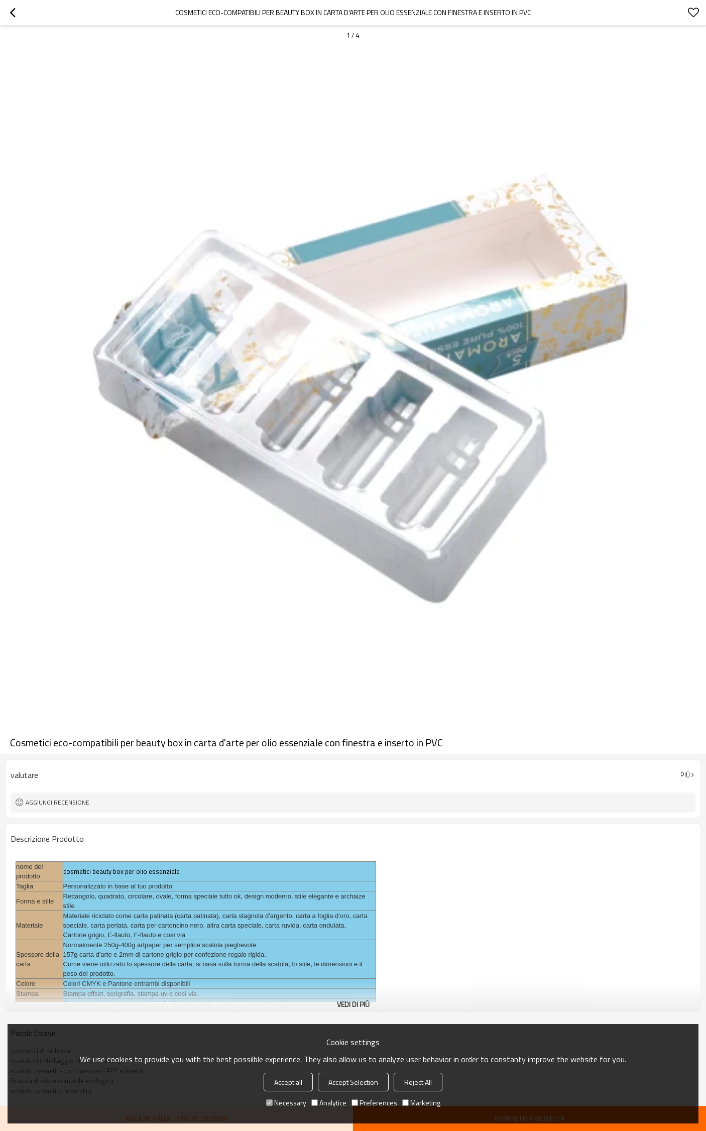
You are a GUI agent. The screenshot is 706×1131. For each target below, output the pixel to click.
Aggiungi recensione (57, 802)
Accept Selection (353, 1082)
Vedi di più (353, 1004)
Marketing (421, 1102)
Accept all (288, 1082)
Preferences (374, 1102)
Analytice (328, 1102)
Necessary (286, 1102)
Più (685, 775)
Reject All (418, 1082)
